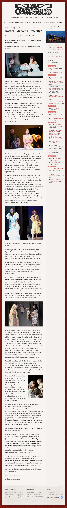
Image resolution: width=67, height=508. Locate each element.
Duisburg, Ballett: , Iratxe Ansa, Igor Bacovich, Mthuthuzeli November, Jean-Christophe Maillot (56, 89)
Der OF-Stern (30, 498)
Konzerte (38, 492)
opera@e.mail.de (16, 498)
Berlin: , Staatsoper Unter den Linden (56, 170)
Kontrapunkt (38, 22)
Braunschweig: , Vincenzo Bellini (56, 83)
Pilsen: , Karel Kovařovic (55, 69)
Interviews (30, 494)
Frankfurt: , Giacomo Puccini (55, 159)
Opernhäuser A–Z (39, 494)
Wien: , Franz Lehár (55, 142)
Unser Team (50, 492)
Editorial (7, 22)
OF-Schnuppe (54, 22)
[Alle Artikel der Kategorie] (56, 37)
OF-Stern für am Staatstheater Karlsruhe (56, 152)
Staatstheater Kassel (31, 28)
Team (60, 22)
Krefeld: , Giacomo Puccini (55, 163)
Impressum (50, 494)
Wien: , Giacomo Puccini (55, 115)
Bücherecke (30, 496)
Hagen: (56, 72)
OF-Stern (46, 22)
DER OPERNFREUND (11, 489)
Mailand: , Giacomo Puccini (54, 109)
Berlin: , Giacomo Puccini (55, 78)
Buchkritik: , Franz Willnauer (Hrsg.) (56, 97)
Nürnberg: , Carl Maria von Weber (56, 176)
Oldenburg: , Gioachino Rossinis (56, 102)
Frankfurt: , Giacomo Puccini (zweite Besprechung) (55, 126)
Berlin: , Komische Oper (56, 119)
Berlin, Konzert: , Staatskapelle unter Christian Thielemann (56, 147)
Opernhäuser (21, 22)
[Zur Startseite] (33, 9)
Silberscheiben (39, 496)
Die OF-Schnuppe (32, 500)
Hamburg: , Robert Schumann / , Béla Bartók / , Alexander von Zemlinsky (56, 135)
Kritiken (14, 22)
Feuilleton (30, 22)
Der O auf (53, 497)
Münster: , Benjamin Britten (56, 181)
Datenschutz (59, 494)
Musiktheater (19, 28)
